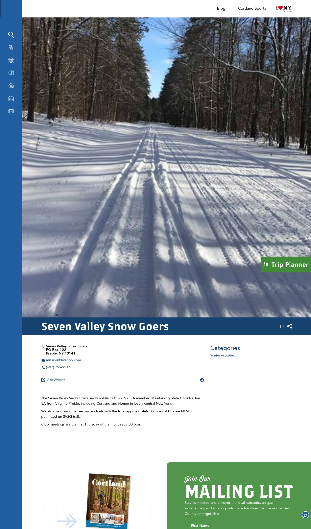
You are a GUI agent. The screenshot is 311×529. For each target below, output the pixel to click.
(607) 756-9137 (58, 367)
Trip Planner (286, 264)
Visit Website (53, 380)
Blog (221, 8)
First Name (200, 525)
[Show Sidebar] (38, 10)
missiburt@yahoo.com (63, 360)
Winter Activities (222, 355)
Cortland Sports (252, 8)
